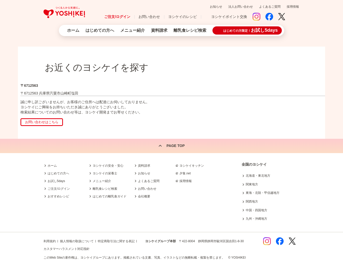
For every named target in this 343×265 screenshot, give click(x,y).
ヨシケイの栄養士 (105, 173)
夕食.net (185, 173)
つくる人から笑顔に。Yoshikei (64, 12)
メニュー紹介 (132, 30)
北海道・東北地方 (258, 175)
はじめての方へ (99, 30)
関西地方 (252, 201)
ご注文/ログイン (117, 17)
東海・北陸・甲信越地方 (263, 193)
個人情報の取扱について (77, 241)
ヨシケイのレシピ (182, 17)
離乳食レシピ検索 (190, 30)
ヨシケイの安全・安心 (108, 165)
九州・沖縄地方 (256, 218)
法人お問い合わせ (240, 6)
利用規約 (50, 241)
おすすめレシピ (58, 196)
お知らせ (216, 6)
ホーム (73, 30)
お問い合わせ (149, 17)
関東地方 (252, 184)
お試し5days (56, 181)
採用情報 (293, 6)
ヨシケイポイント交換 (229, 17)
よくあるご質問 (270, 6)
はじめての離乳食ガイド (109, 196)
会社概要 (144, 196)
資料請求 (159, 30)
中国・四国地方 (256, 210)
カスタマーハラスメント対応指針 (67, 249)
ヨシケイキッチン (191, 165)
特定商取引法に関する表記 (116, 241)
